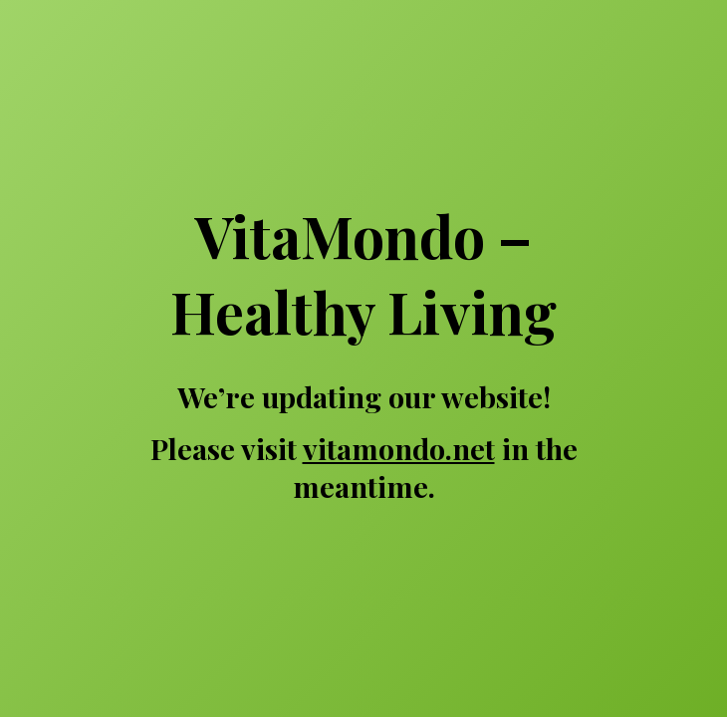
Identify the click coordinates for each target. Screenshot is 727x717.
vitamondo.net (399, 448)
